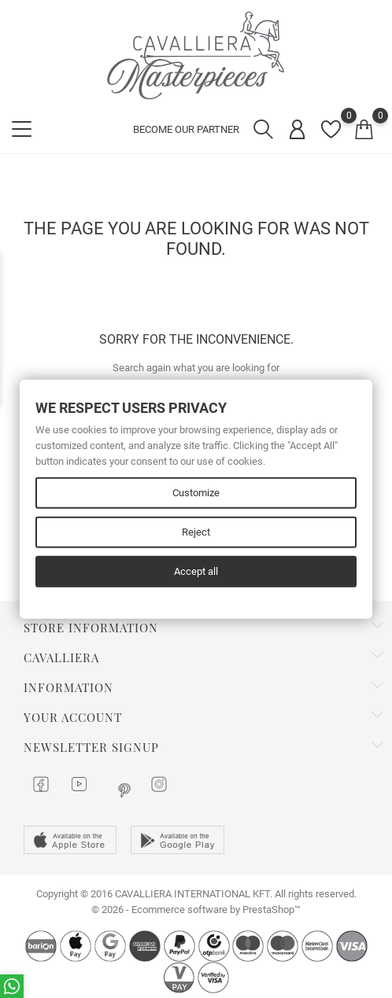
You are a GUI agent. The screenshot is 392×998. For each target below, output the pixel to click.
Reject (196, 532)
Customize (196, 493)
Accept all (196, 571)
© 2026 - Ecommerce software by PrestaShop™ (196, 909)
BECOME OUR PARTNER (186, 129)
